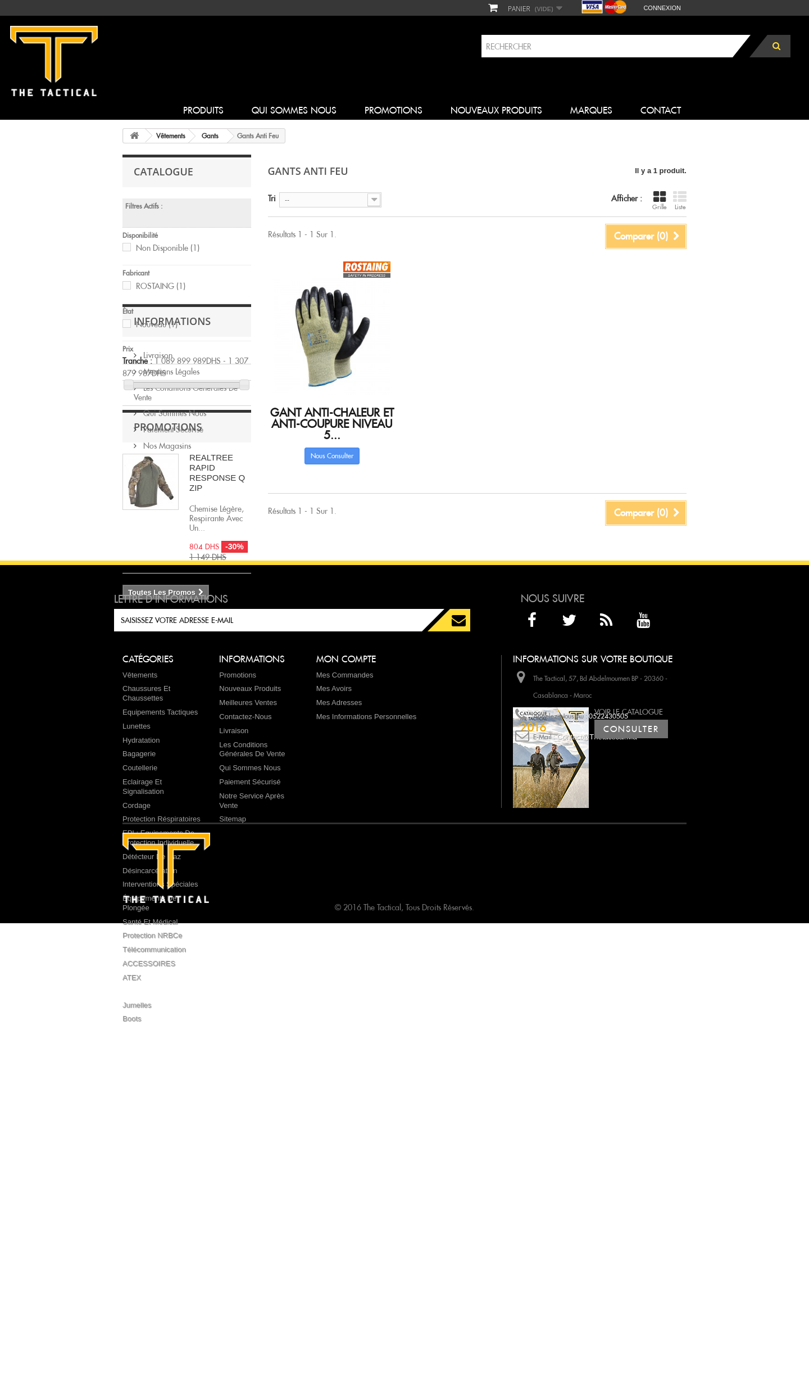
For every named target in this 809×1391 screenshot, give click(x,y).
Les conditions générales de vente (186, 495)
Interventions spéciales (160, 1132)
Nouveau (157, 324)
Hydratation (141, 988)
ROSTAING (160, 286)
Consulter (631, 1024)
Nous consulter (332, 455)
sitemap (232, 1067)
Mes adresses (339, 951)
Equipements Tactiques (160, 960)
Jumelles (136, 1253)
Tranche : (137, 361)
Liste (680, 200)
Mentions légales (170, 474)
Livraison (156, 458)
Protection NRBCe (152, 1184)
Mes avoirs (334, 937)
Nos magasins (166, 549)
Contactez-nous (245, 964)
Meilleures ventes (248, 951)
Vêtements (139, 923)
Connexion (662, 7)
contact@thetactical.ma (597, 985)
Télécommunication (154, 1198)
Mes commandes (345, 923)
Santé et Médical (150, 1170)
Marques (591, 110)
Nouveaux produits (496, 110)
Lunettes (136, 974)
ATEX (131, 1225)
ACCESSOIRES (148, 1212)
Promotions (393, 110)
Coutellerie (139, 1016)
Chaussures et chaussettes (146, 942)
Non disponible (167, 248)
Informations (172, 428)
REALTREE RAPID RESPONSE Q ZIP (217, 637)
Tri (272, 198)
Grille (659, 200)
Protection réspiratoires (161, 1067)
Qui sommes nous (294, 110)
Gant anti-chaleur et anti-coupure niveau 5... (332, 424)
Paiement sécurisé (172, 532)
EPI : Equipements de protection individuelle (158, 1086)
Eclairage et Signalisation (143, 1035)
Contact (660, 110)
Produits (203, 110)
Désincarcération (150, 1118)
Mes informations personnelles (366, 964)
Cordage (136, 1053)
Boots (131, 1267)
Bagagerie (139, 1002)
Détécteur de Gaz (151, 1104)
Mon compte (346, 907)
